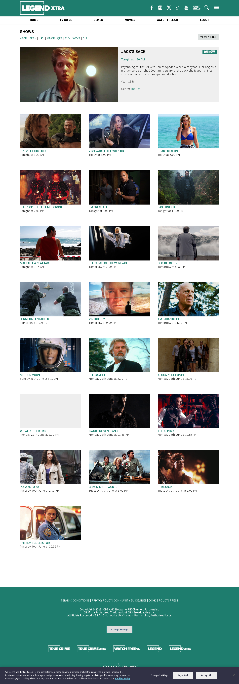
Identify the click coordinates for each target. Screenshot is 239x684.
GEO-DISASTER (167, 263)
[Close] (233, 675)
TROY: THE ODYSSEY (33, 151)
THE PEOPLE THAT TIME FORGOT (41, 207)
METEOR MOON (30, 375)
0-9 (85, 38)
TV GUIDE (66, 20)
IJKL (41, 38)
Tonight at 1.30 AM (133, 59)
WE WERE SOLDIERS (32, 431)
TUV (67, 38)
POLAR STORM (29, 487)
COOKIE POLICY (158, 600)
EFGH (33, 38)
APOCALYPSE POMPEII (172, 375)
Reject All (183, 675)
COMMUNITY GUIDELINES (130, 600)
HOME (34, 20)
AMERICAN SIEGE (169, 319)
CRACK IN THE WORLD (103, 487)
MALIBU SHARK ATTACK (35, 263)
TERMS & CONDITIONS (75, 600)
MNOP (51, 38)
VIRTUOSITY (97, 319)
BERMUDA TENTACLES (34, 319)
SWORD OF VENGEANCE (104, 431)
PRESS (174, 600)
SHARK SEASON (168, 151)
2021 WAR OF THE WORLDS (106, 151)
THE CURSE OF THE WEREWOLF (109, 263)
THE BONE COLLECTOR (35, 543)
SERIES (98, 20)
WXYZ (76, 38)
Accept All (206, 675)
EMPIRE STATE (98, 207)
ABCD (23, 38)
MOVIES (130, 20)
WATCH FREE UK (167, 20)
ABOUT (204, 20)
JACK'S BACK (133, 52)
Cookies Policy (122, 678)
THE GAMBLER (98, 375)
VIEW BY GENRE (208, 37)
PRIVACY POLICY (102, 600)
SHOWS (27, 32)
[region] (119, 675)
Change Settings (119, 629)
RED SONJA (165, 487)
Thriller (135, 89)
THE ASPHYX (166, 431)
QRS (59, 38)
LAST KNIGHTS (167, 207)
